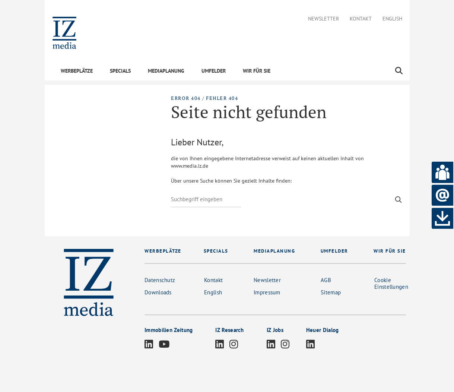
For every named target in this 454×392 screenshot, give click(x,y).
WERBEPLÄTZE (77, 70)
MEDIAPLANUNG (166, 70)
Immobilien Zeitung (169, 329)
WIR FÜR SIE (256, 70)
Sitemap (331, 292)
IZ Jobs (275, 329)
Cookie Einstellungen (391, 283)
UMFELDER (213, 70)
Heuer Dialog (322, 329)
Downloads (158, 292)
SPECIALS (120, 70)
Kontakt (361, 19)
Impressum (267, 292)
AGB (326, 280)
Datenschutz (160, 280)
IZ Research (229, 329)
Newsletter (323, 19)
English (392, 19)
